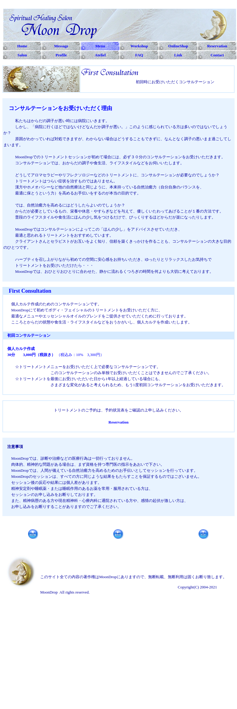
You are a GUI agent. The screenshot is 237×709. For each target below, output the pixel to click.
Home (22, 46)
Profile (61, 55)
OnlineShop (178, 46)
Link (178, 55)
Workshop (139, 46)
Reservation (118, 422)
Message (61, 46)
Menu (100, 46)
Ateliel (100, 55)
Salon (22, 55)
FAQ (139, 55)
